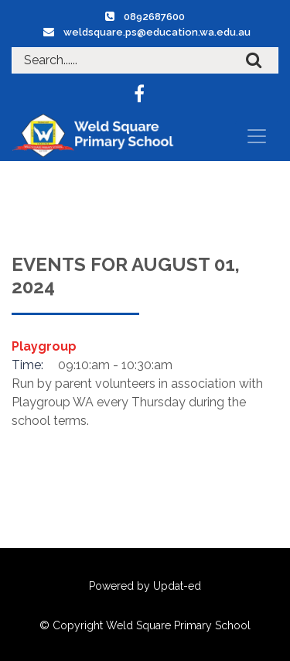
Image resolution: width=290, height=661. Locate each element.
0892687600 (154, 16)
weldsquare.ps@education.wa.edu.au (157, 32)
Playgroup (44, 346)
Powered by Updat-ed (145, 586)
